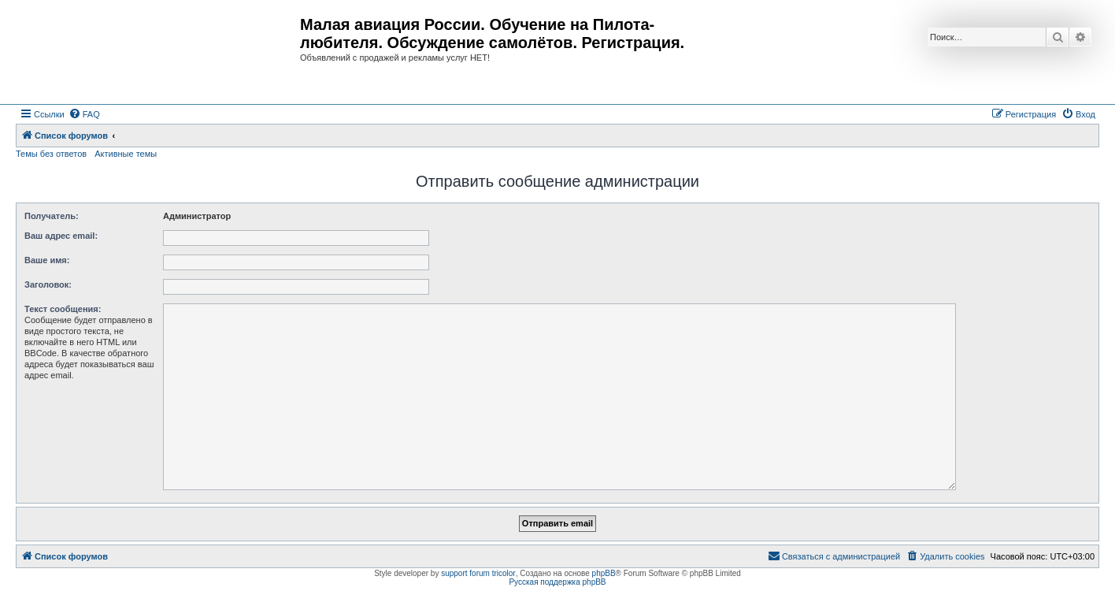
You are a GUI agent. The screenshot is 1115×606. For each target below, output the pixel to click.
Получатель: (51, 216)
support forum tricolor (478, 573)
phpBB (604, 573)
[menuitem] (84, 114)
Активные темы (125, 153)
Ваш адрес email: (61, 235)
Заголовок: (48, 284)
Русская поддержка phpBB (557, 582)
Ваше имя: (46, 260)
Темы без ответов (51, 153)
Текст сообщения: (62, 309)
